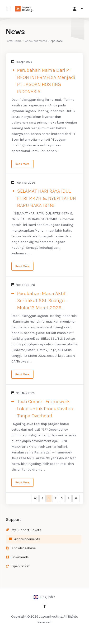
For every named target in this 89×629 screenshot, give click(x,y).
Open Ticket (18, 566)
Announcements (36, 41)
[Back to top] (45, 606)
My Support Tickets (23, 530)
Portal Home (14, 41)
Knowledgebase (21, 548)
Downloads (17, 557)
